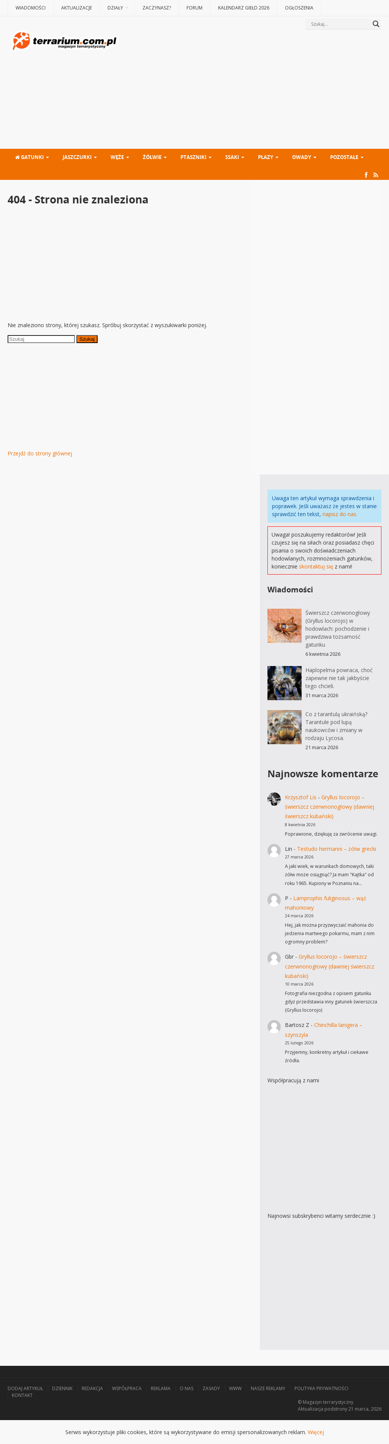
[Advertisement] (250, 90)
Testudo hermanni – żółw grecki (336, 848)
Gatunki (29, 157)
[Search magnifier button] (376, 24)
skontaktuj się (316, 566)
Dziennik (62, 1388)
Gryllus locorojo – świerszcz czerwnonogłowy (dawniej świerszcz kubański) (329, 807)
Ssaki (232, 157)
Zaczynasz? (156, 8)
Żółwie (152, 157)
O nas (186, 1388)
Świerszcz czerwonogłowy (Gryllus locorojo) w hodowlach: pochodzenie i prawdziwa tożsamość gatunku (337, 628)
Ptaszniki (193, 157)
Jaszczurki (77, 157)
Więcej (316, 1432)
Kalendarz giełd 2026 (243, 8)
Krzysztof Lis (300, 797)
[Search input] (340, 24)
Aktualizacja (310, 1409)
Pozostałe (344, 157)
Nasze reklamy (268, 1388)
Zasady (211, 1388)
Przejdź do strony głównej (40, 453)
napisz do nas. (340, 514)
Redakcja (92, 1388)
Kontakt (22, 1395)
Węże (117, 157)
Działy (115, 8)
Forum (194, 8)
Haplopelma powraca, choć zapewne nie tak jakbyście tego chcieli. (339, 678)
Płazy (265, 157)
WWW (235, 1388)
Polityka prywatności (321, 1388)
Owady (301, 157)
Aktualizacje (76, 8)
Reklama (161, 1388)
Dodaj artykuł (25, 1388)
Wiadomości (31, 8)
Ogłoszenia (299, 8)
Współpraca (127, 1388)
